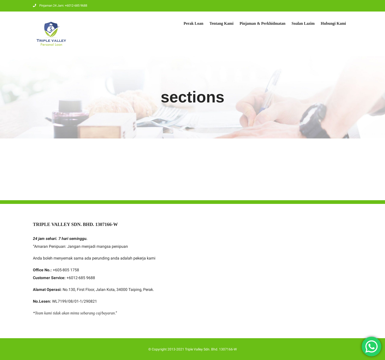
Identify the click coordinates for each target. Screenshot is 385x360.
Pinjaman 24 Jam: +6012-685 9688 (60, 5)
